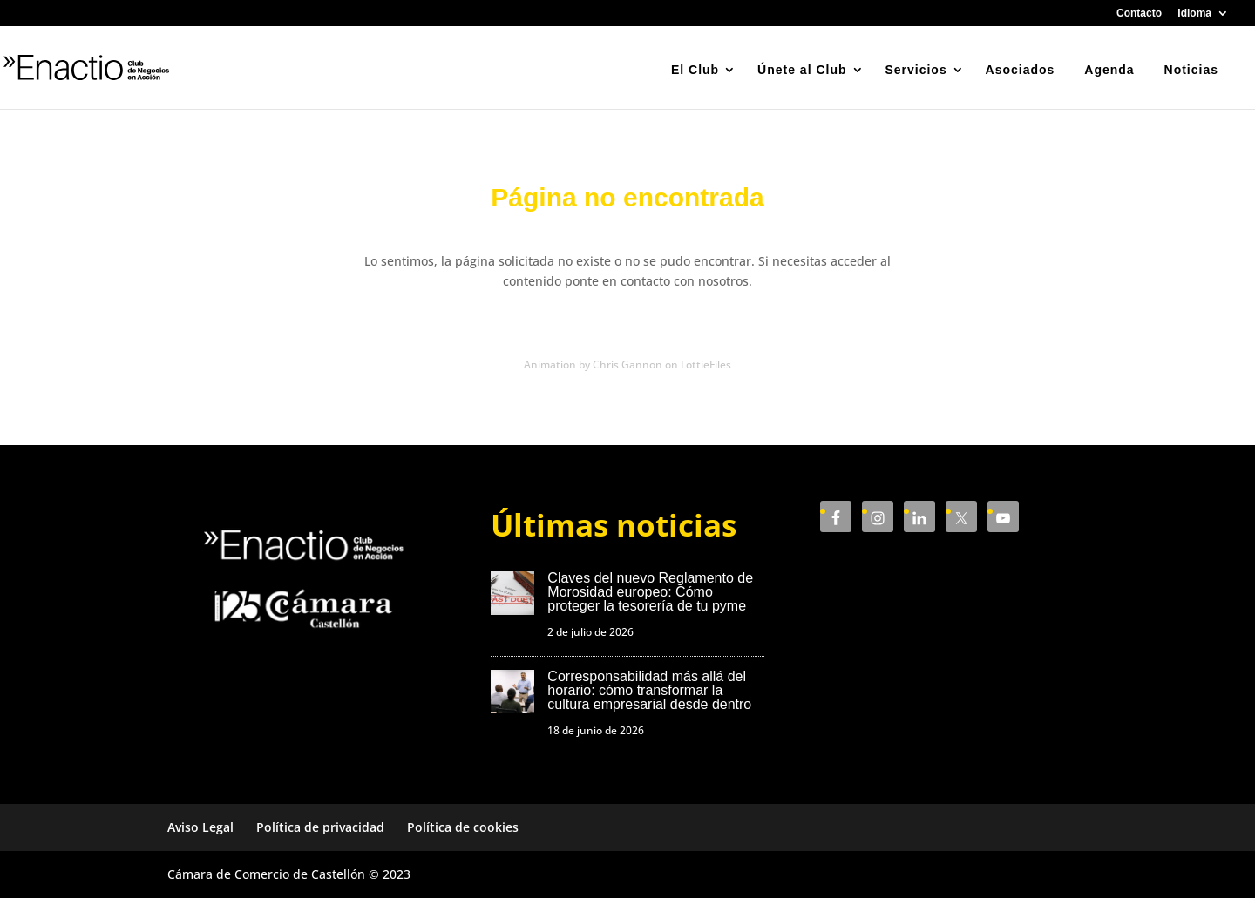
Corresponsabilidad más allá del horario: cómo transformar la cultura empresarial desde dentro (649, 690)
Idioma (1194, 13)
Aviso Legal (200, 827)
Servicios (915, 70)
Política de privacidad (320, 827)
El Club (695, 70)
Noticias (1191, 70)
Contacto (1139, 13)
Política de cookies (463, 827)
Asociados (1020, 70)
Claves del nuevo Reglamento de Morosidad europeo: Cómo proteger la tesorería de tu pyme (650, 592)
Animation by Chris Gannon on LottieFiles (627, 364)
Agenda (1109, 70)
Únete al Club (801, 70)
